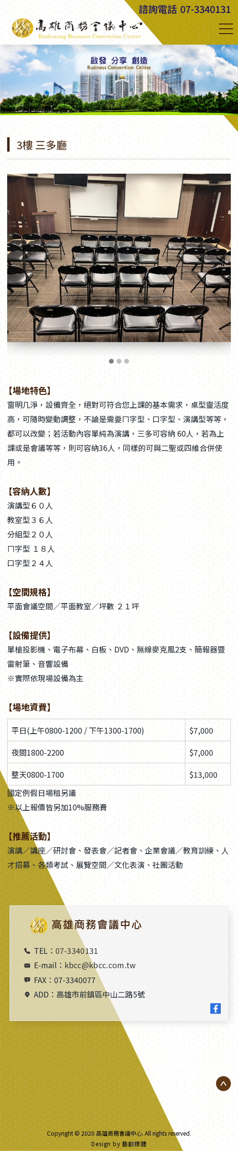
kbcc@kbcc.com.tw (100, 965)
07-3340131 (205, 9)
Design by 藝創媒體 (119, 1143)
